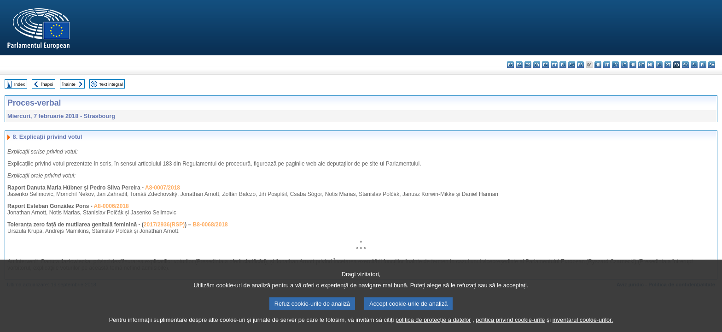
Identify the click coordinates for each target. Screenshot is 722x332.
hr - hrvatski (597, 64)
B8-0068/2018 (210, 224)
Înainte (69, 84)
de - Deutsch (545, 64)
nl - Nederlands (650, 64)
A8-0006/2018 (111, 206)
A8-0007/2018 (162, 187)
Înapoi (47, 84)
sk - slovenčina (685, 64)
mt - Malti (641, 64)
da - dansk (536, 64)
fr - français (580, 64)
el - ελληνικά (562, 64)
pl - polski (659, 64)
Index (19, 84)
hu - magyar (632, 64)
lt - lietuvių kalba (624, 64)
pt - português (667, 64)
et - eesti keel (554, 64)
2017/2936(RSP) (164, 224)
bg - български (510, 64)
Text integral (111, 84)
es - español (519, 64)
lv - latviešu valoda (615, 64)
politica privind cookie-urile (510, 323)
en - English (571, 64)
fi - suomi (702, 64)
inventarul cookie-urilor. (583, 323)
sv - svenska (711, 64)
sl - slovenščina (694, 64)
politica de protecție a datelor (433, 323)
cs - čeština (527, 64)
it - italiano (606, 64)
